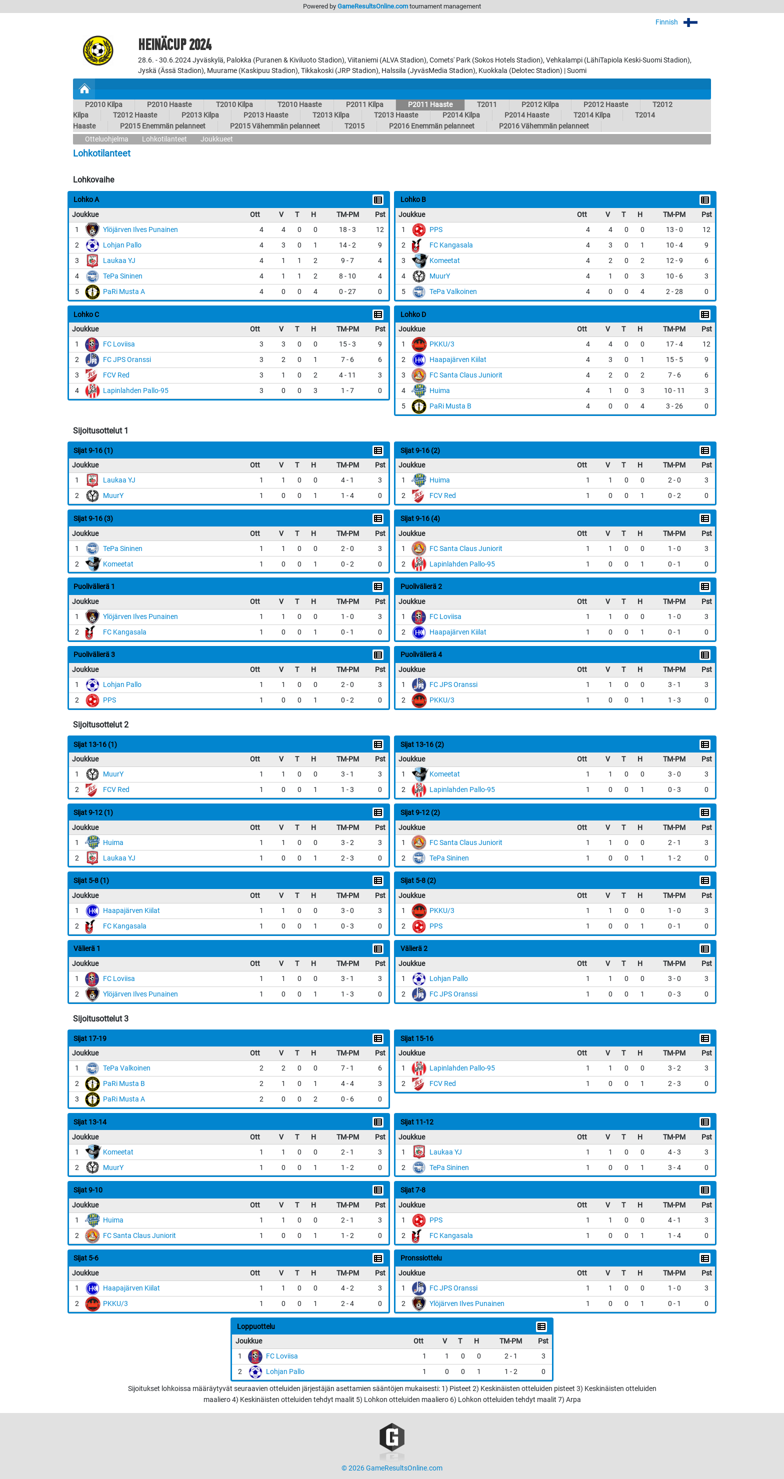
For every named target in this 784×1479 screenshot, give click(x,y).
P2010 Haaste (169, 104)
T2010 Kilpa (234, 104)
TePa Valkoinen (453, 292)
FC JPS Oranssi (127, 360)
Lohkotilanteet (164, 139)
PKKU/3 (442, 344)
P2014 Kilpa (461, 115)
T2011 (487, 104)
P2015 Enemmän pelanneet (163, 126)
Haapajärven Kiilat (458, 360)
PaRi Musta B (451, 406)
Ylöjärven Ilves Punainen (140, 230)
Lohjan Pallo (122, 245)
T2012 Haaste (135, 115)
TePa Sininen (122, 276)
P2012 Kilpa (540, 104)
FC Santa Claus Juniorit (466, 375)
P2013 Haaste (266, 115)
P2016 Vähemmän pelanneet (544, 126)
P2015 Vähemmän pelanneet (275, 126)
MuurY (440, 276)
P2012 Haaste (606, 104)
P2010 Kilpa (103, 104)
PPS (436, 230)
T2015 (354, 126)
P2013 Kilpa (200, 115)
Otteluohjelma (106, 139)
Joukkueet (216, 139)
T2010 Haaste (300, 104)
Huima (440, 390)
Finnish (683, 22)
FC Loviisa (119, 344)
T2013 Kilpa (331, 115)
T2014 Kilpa (592, 115)
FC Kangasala (451, 245)
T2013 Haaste (396, 115)
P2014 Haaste (526, 115)
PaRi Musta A (124, 292)
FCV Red (116, 375)
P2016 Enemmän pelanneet (431, 126)
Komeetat (445, 260)
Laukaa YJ (119, 260)
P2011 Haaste (430, 104)
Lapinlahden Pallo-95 (135, 390)
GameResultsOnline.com (373, 6)
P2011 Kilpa (365, 104)
